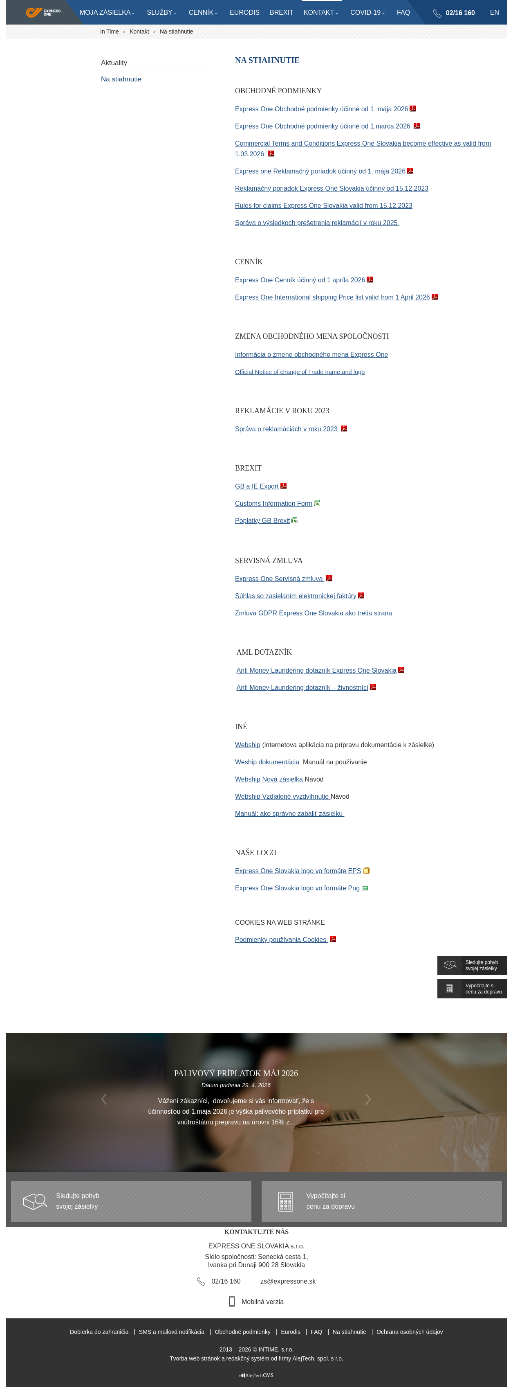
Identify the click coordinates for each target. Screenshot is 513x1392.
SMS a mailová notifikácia (171, 1332)
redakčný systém (247, 1358)
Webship (247, 744)
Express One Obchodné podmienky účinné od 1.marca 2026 (322, 126)
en (494, 12)
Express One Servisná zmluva (280, 578)
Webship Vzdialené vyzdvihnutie (283, 796)
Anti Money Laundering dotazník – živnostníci (302, 687)
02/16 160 (460, 12)
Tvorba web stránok (195, 1358)
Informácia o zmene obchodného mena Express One (311, 354)
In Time (109, 31)
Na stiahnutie (121, 79)
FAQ (316, 1332)
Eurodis (290, 1332)
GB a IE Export (257, 486)
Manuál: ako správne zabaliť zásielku (289, 813)
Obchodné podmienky (243, 1332)
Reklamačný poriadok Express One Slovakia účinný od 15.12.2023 (331, 188)
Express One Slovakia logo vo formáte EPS (298, 870)
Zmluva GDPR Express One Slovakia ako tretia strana (313, 613)
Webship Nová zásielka (269, 779)
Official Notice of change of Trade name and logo (300, 372)
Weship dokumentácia (268, 762)
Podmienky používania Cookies (281, 939)
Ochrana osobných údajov (409, 1332)
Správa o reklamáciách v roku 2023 (287, 429)
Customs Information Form (273, 503)
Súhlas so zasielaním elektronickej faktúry (295, 595)
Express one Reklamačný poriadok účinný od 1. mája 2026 (320, 171)
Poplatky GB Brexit (262, 520)
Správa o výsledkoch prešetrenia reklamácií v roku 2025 (317, 222)
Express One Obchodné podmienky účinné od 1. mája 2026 (321, 109)
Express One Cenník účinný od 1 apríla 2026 (300, 280)
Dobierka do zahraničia (99, 1332)
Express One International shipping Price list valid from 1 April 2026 (332, 297)
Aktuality (114, 63)
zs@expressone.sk (288, 1281)
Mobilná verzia (263, 1301)
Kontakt (139, 31)
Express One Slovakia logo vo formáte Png (297, 888)
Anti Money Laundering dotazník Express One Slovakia (317, 670)
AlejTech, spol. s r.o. (317, 1358)
